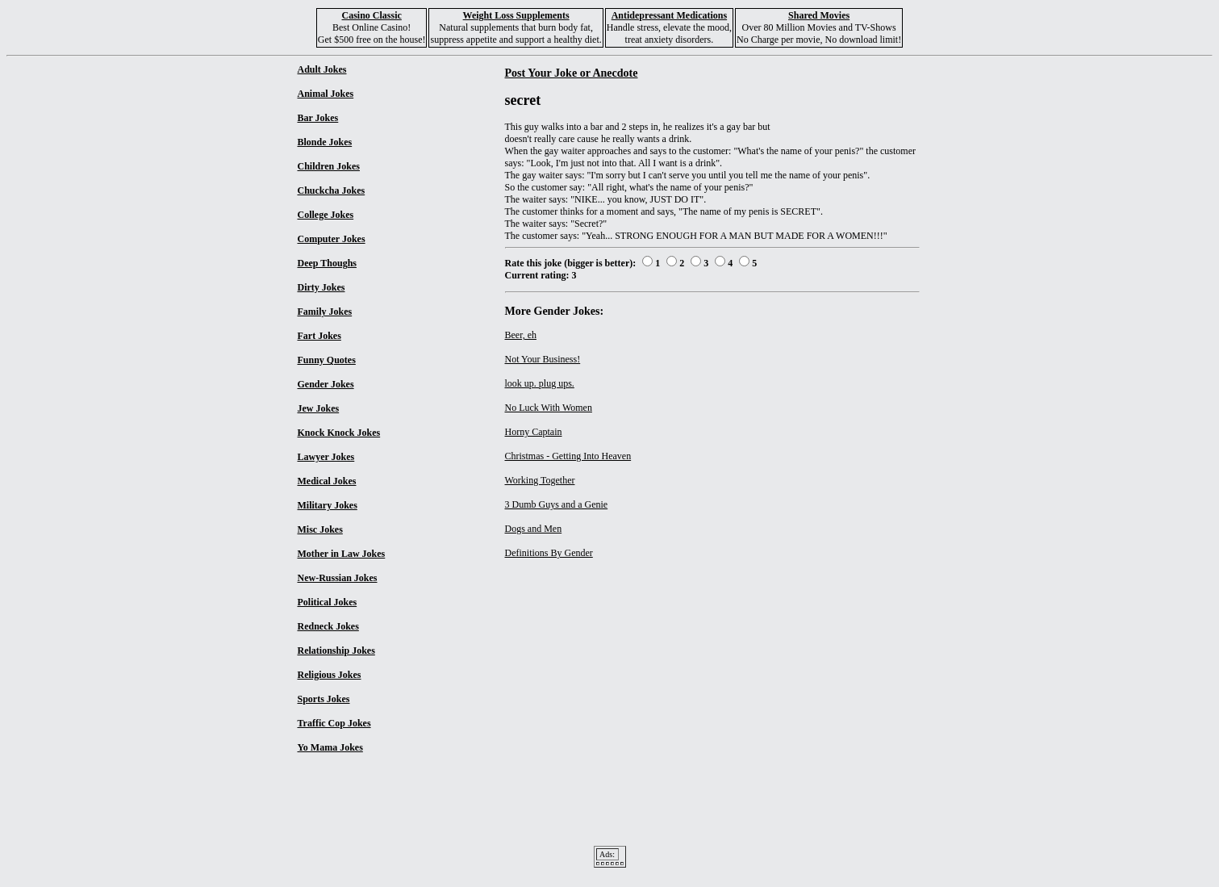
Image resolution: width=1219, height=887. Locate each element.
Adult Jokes (322, 69)
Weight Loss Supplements (516, 15)
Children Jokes (329, 166)
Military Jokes (327, 505)
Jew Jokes (319, 408)
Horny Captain (533, 431)
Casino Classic (372, 15)
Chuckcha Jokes (331, 190)
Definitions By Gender (549, 553)
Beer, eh (521, 335)
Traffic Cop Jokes (334, 723)
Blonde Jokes (325, 142)
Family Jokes (325, 311)
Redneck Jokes (328, 626)
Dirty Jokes (321, 287)
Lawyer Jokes (326, 456)
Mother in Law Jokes (342, 553)
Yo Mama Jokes (330, 747)
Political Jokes (327, 602)
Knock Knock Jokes (339, 432)
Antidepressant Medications (669, 15)
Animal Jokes (326, 93)
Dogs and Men (533, 528)
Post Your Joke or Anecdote (571, 72)
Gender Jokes (326, 384)
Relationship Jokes (336, 650)
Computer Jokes (331, 239)
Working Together (540, 480)
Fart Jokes (319, 335)
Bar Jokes (318, 117)
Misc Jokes (320, 529)
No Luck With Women (548, 407)
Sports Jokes (324, 699)
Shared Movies (819, 15)
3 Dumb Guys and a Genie (556, 504)
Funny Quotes (327, 360)
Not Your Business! (543, 359)
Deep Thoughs (327, 263)
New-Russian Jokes (338, 578)
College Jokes (326, 214)
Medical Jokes (327, 481)
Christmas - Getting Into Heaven (568, 456)
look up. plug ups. (539, 383)
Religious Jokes (329, 674)
